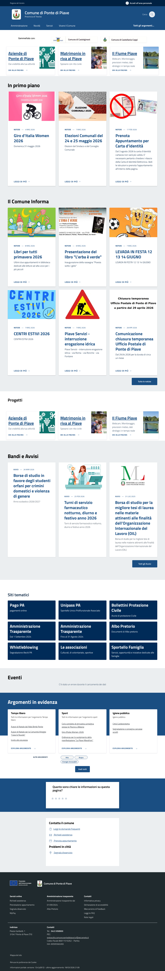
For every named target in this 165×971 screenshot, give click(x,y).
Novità (37, 25)
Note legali (88, 917)
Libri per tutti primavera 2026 (28, 254)
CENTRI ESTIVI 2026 (32, 334)
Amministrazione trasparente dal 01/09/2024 (61, 902)
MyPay (13, 913)
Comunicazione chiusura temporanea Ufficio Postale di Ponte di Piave (134, 341)
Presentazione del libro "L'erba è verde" (83, 254)
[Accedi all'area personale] (140, 3)
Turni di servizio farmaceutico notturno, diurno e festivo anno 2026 (80, 510)
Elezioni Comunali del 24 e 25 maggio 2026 (84, 138)
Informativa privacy (92, 900)
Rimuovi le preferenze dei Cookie (23, 962)
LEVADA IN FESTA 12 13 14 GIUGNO (134, 254)
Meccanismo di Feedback (94, 908)
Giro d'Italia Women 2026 (31, 138)
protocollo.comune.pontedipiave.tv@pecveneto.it (68, 937)
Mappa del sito (16, 955)
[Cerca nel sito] (152, 14)
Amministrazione (19, 25)
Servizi (49, 25)
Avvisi (16, 469)
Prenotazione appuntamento (22, 904)
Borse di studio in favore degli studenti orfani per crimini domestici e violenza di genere (31, 485)
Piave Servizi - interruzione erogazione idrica (80, 339)
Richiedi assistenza (18, 900)
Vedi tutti (82, 769)
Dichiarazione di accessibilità (96, 904)
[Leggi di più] (22, 181)
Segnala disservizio (18, 908)
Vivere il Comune (67, 25)
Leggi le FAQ (89, 913)
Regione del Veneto (17, 3)
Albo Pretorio (52, 908)
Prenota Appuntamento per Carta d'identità (132, 140)
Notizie (17, 129)
